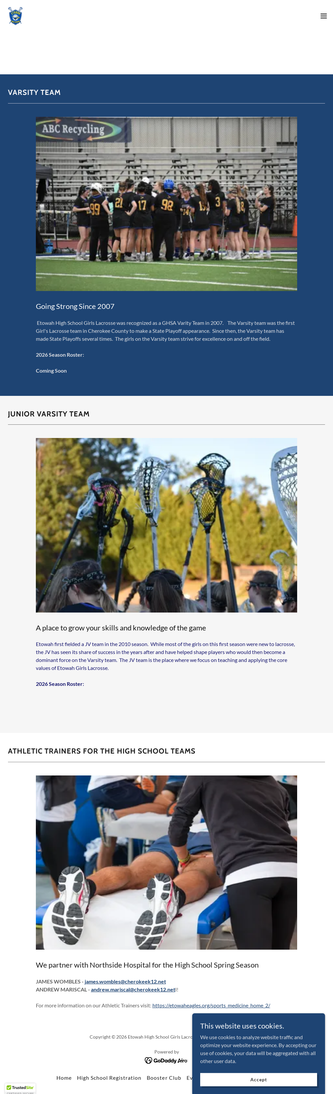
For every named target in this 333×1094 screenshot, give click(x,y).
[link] (15, 16)
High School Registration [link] (109, 1077)
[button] (323, 16)
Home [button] (64, 1077)
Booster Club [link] (164, 1077)
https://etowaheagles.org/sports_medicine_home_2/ (211, 1005)
